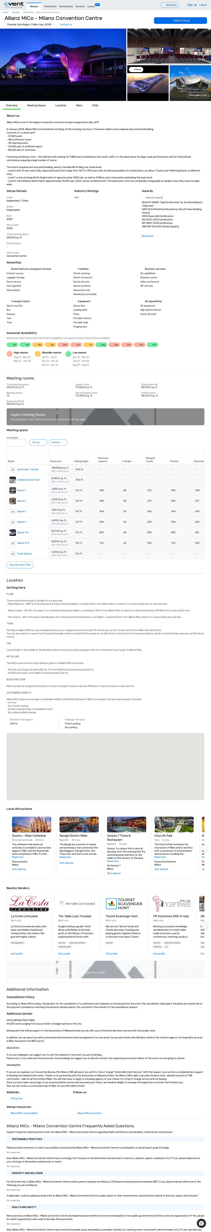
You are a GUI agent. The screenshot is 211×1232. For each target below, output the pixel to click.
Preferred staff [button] (65, 947)
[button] (63, 65)
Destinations (66, 6)
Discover (80, 6)
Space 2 (21, 501)
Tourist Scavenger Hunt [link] (122, 916)
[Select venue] (180, 20)
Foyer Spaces (24, 553)
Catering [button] (157, 947)
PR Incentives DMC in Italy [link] (171, 916)
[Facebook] (75, 1099)
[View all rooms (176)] (20, 565)
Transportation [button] (17, 943)
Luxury (91, 6)
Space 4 (21, 522)
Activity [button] (62, 943)
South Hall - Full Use (27, 469)
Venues (34, 6)
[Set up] (38, 442)
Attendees (12, 437)
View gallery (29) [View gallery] (198, 95)
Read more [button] (18, 857)
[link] (29, 904)
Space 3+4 (23, 543)
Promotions (50, 6)
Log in (203, 4)
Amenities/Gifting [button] (77, 943)
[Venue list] (169, 5)
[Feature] (58, 442)
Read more (147, 236)
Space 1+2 (23, 532)
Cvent (5, 12)
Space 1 (21, 490)
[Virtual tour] (15, 1098)
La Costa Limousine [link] (24, 916)
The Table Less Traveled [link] (74, 916)
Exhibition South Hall (28, 479)
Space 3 (21, 511)
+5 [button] (166, 947)
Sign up (192, 4)
